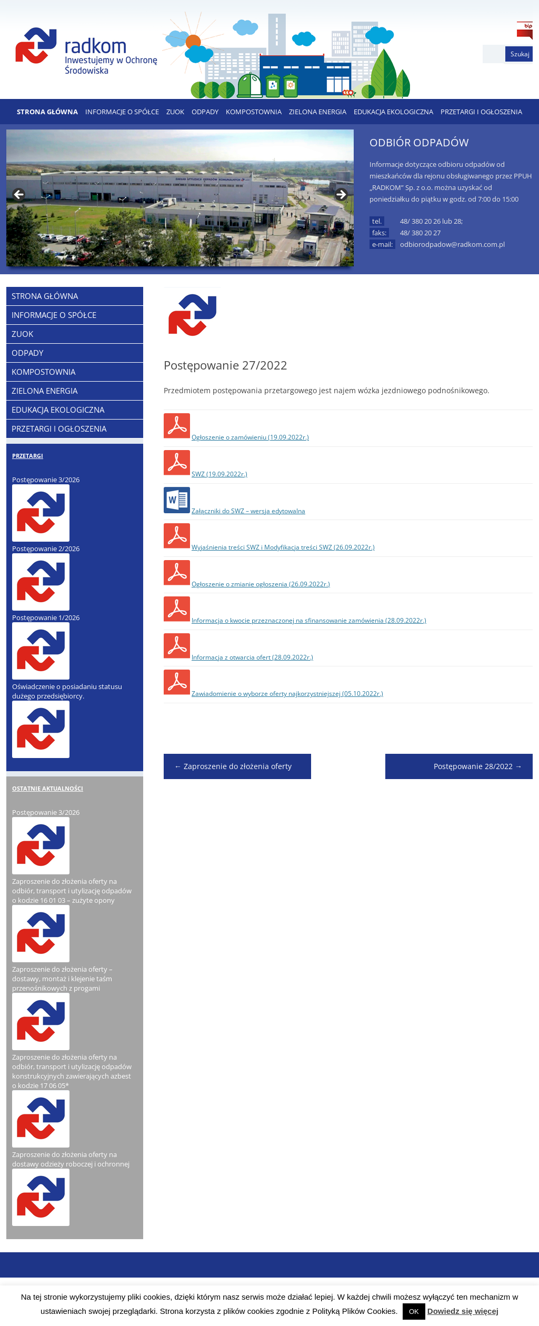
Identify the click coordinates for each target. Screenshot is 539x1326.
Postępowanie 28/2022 (478, 766)
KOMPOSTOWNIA (254, 111)
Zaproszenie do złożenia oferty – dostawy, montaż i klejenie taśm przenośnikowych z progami (62, 978)
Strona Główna (47, 111)
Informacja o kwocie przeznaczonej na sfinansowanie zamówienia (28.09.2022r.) (309, 620)
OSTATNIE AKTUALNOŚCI (47, 788)
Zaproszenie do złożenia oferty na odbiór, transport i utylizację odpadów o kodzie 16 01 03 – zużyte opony (72, 890)
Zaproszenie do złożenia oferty (233, 766)
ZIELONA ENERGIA (317, 111)
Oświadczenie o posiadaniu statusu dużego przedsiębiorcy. (67, 691)
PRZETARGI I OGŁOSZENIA (481, 111)
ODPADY (205, 111)
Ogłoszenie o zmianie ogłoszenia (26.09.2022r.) (261, 584)
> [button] (340, 195)
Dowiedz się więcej (462, 1311)
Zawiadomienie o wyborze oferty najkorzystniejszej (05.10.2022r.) (287, 693)
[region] (180, 197)
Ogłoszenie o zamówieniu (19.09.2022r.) (250, 437)
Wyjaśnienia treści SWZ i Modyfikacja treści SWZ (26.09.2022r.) (283, 547)
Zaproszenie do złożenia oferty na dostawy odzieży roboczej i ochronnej (70, 1159)
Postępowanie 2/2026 (45, 548)
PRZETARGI (27, 456)
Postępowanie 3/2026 (45, 479)
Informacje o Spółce (122, 111)
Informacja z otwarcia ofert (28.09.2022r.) (252, 657)
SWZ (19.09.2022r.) (219, 474)
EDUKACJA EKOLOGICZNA (393, 111)
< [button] (19, 195)
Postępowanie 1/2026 (45, 617)
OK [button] (414, 1311)
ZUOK (175, 111)
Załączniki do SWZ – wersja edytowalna (248, 510)
